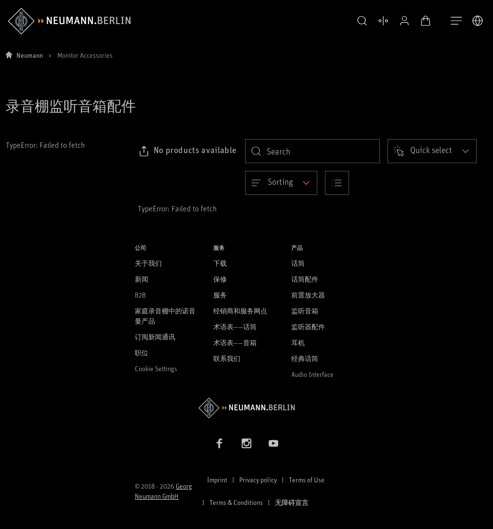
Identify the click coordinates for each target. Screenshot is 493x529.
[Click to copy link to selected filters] (187, 151)
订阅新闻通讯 (155, 337)
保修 (220, 279)
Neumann (29, 55)
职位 (141, 352)
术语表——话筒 (235, 327)
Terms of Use (306, 480)
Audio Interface (312, 374)
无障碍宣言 (292, 502)
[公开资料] (383, 20)
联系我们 (226, 358)
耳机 (298, 342)
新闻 (141, 279)
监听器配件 (308, 327)
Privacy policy (258, 480)
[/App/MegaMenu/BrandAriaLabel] (69, 21)
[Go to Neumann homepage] (246, 408)
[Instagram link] (246, 443)
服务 (220, 295)
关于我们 (148, 263)
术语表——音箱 (235, 342)
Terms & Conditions (236, 502)
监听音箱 (304, 311)
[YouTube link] (273, 443)
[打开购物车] (404, 20)
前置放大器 (308, 295)
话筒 (298, 263)
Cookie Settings (156, 368)
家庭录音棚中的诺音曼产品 (165, 316)
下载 (220, 263)
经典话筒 (304, 358)
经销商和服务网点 (240, 311)
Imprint (217, 480)
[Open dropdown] (432, 151)
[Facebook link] (219, 443)
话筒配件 (304, 279)
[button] (341, 21)
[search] (312, 151)
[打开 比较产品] (362, 20)
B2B (140, 295)
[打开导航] (456, 21)
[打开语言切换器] (477, 20)
